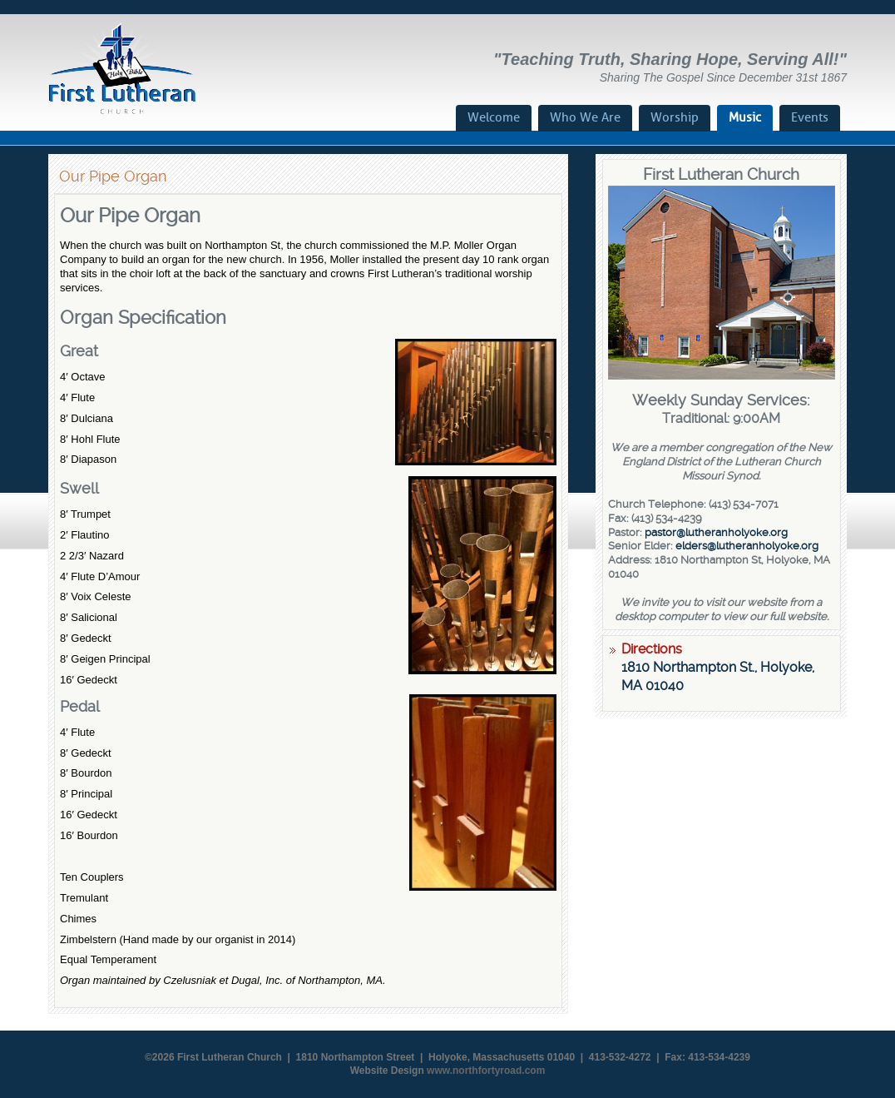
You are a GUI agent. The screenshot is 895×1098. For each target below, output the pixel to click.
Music (745, 117)
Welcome (493, 117)
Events (809, 117)
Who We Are (585, 117)
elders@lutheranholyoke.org (746, 545)
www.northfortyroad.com (486, 1070)
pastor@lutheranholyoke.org (716, 532)
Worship (674, 117)
